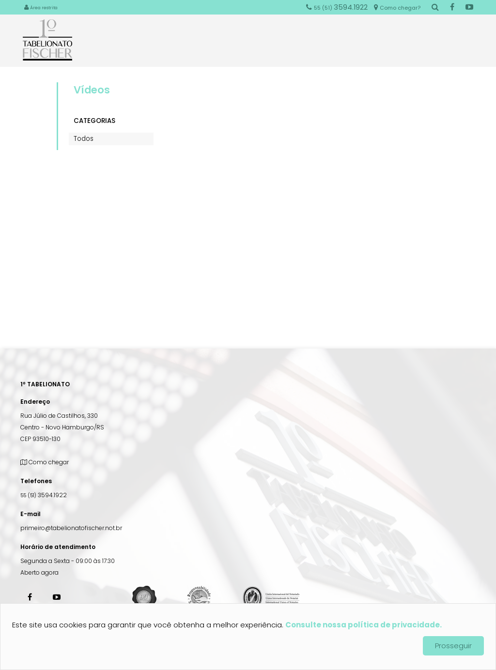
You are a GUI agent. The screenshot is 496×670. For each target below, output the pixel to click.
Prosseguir (453, 645)
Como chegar (44, 462)
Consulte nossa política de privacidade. (363, 625)
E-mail (30, 514)
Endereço (35, 401)
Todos (83, 138)
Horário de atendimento (57, 547)
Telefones (36, 481)
